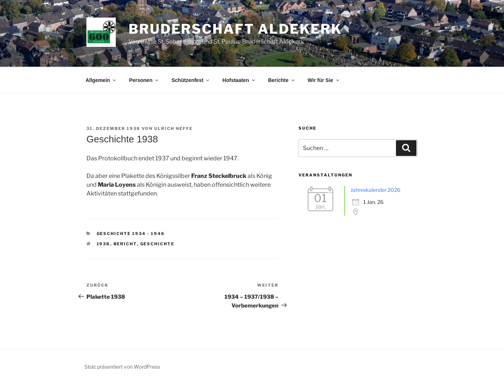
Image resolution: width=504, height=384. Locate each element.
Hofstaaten (239, 80)
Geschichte (157, 243)
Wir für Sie (324, 80)
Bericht (125, 243)
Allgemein (101, 80)
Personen (144, 80)
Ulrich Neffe (173, 128)
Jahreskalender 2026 (375, 190)
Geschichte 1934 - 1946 (131, 233)
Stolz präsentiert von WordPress (122, 367)
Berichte (282, 80)
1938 (103, 243)
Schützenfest (190, 80)
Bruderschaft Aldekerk (235, 29)
